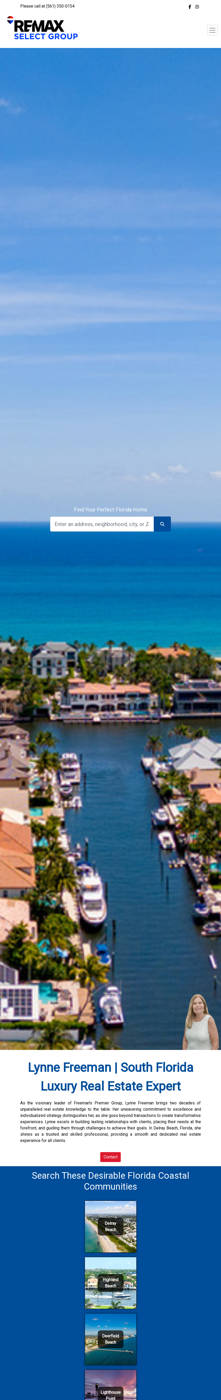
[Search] (102, 523)
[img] (189, 7)
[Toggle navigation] (212, 30)
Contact (110, 1156)
